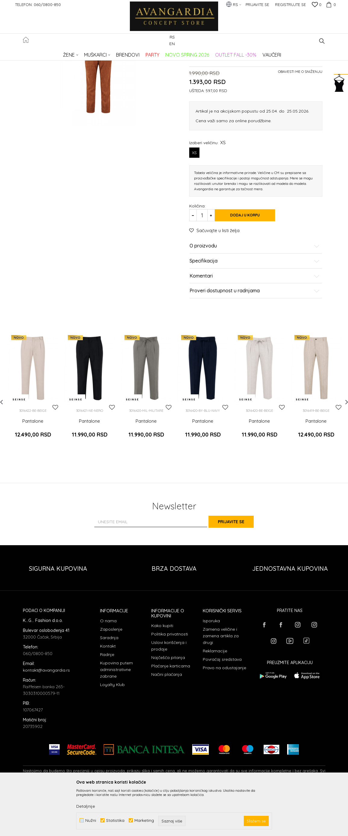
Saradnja (109, 684)
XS (194, 210)
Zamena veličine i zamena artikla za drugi (221, 682)
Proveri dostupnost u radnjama (255, 348)
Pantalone (123, 53)
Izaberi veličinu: (207, 200)
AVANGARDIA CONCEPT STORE (48, 53)
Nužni (90, 820)
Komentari (255, 333)
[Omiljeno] (316, 5)
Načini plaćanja (166, 720)
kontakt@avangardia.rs (46, 716)
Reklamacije (215, 697)
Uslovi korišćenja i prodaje (169, 692)
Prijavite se (240, 568)
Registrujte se (290, 4)
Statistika (115, 820)
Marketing (144, 820)
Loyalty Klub (112, 731)
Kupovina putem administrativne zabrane (116, 716)
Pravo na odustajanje (224, 714)
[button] (321, 41)
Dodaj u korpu (252, 272)
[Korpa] (330, 5)
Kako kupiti (162, 672)
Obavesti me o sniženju (300, 128)
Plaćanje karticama (170, 712)
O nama (108, 667)
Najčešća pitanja (168, 704)
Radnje (107, 701)
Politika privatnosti (169, 680)
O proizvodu (255, 303)
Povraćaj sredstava (222, 705)
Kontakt (108, 692)
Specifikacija (255, 318)
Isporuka (211, 667)
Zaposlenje (111, 675)
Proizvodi (86, 53)
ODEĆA (104, 53)
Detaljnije (85, 806)
